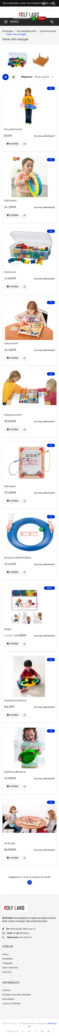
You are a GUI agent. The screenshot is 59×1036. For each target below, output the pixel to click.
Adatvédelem (8, 999)
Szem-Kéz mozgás (16, 34)
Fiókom (5, 954)
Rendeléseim (7, 959)
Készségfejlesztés (26, 31)
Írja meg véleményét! (44, 136)
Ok (33, 18)
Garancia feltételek (11, 1003)
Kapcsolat (7, 972)
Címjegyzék (7, 963)
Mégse (41, 18)
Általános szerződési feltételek (16, 995)
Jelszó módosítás (10, 968)
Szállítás (6, 990)
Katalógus (7, 31)
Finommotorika (48, 31)
